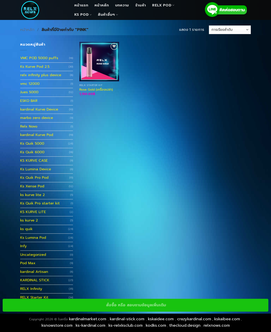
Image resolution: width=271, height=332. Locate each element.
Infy (23, 246)
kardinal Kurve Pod (36, 135)
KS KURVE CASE (34, 160)
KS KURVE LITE (33, 212)
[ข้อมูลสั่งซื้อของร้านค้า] (230, 29)
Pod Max (27, 263)
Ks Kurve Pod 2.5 (34, 66)
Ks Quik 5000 (32, 143)
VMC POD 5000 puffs (39, 58)
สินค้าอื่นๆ (108, 14)
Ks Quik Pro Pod (34, 177)
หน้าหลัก (101, 5)
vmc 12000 (29, 83)
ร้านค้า (140, 5)
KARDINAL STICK (34, 280)
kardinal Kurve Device (39, 109)
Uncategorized (33, 254)
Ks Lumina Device (35, 169)
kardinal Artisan (34, 271)
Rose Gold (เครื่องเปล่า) (96, 89)
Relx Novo (28, 126)
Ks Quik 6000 (32, 152)
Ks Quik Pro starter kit (40, 203)
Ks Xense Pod (32, 186)
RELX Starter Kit (34, 297)
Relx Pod (163, 5)
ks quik (26, 229)
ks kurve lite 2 (32, 195)
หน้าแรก (81, 5)
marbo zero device (36, 117)
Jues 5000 (29, 92)
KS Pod (83, 14)
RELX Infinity (31, 288)
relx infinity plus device (40, 75)
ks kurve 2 (29, 220)
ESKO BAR (28, 100)
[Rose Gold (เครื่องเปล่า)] (99, 62)
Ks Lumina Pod (33, 237)
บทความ (122, 5)
